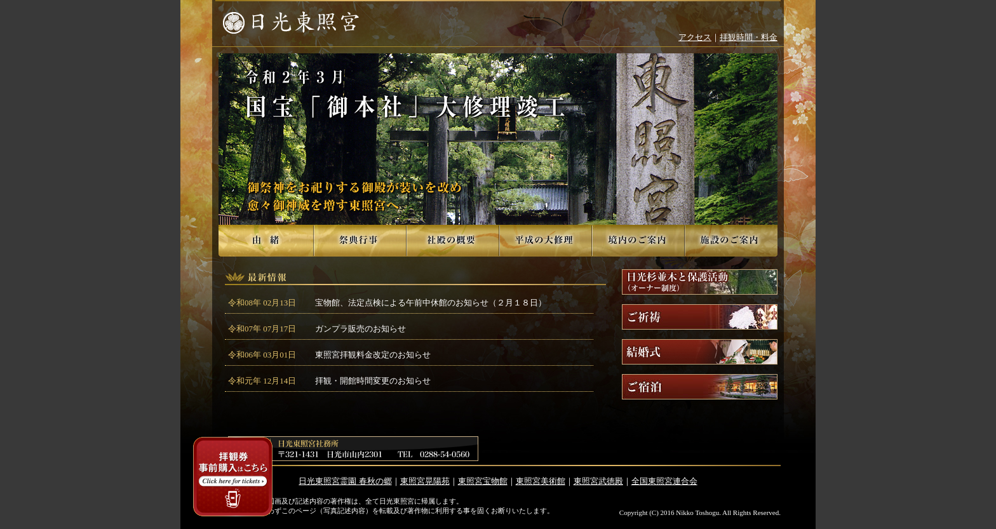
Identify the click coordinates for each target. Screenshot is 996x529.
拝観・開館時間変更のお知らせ (373, 380)
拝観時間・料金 (748, 37)
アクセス (694, 37)
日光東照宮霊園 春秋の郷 (345, 481)
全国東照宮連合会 (664, 481)
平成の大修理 (545, 241)
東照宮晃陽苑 (425, 481)
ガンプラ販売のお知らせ (360, 328)
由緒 (266, 241)
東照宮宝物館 (483, 481)
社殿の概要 (453, 241)
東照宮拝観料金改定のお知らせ (373, 354)
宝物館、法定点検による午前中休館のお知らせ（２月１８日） (430, 302)
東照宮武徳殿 (598, 481)
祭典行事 (360, 241)
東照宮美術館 (540, 481)
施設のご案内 (731, 241)
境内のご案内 (638, 241)
